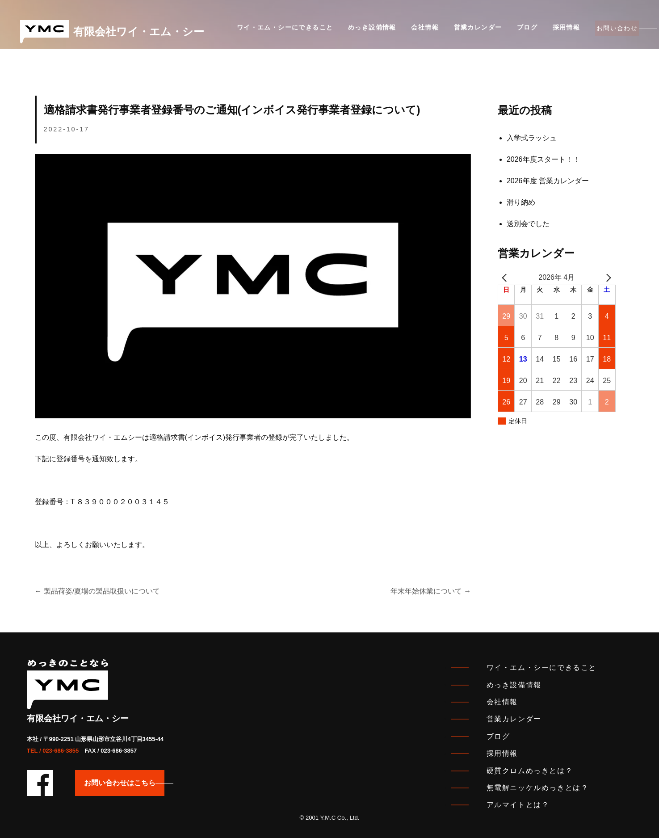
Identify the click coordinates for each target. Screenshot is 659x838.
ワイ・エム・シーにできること (285, 30)
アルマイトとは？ (518, 805)
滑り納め (521, 202)
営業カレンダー (465, 30)
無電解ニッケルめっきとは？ (538, 788)
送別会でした (528, 223)
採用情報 (546, 30)
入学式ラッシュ (532, 138)
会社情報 (417, 30)
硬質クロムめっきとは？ (530, 771)
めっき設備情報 (368, 30)
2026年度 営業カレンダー (548, 181)
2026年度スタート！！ (543, 159)
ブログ (511, 30)
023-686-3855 (60, 750)
